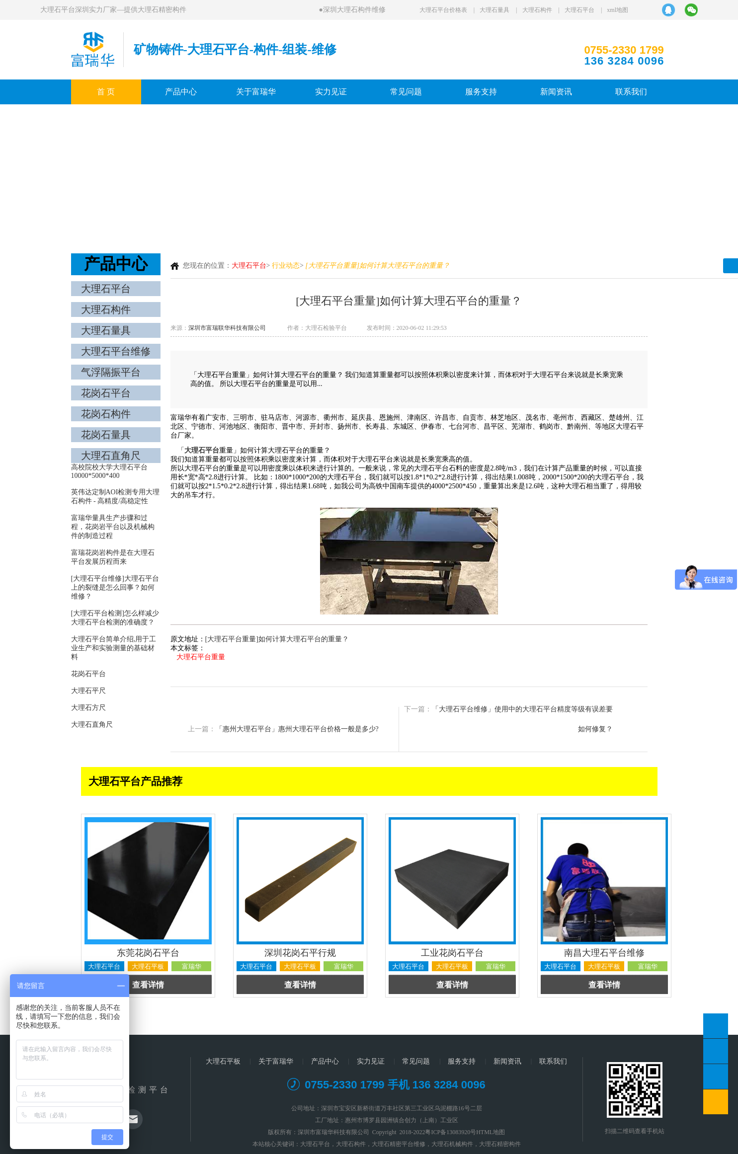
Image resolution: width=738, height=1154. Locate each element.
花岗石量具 (106, 434)
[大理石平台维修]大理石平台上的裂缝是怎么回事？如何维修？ (115, 587)
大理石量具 (494, 9)
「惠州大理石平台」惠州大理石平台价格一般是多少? (297, 729)
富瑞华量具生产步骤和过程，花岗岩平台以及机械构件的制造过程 (113, 526)
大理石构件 (537, 9)
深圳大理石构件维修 (355, 9)
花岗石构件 (106, 413)
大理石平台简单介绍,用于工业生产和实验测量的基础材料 (114, 648)
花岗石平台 (106, 392)
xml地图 (617, 9)
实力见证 (331, 91)
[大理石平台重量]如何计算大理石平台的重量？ (277, 639)
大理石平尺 (88, 690)
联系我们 (631, 91)
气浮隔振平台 (111, 372)
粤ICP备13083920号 (450, 1132)
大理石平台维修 (116, 351)
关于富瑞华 (256, 91)
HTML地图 (490, 1132)
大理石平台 (579, 9)
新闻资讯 (556, 91)
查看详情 (148, 985)
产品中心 (181, 91)
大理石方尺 (88, 707)
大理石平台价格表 (443, 9)
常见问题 (406, 91)
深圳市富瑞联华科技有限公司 (227, 327)
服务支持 (481, 91)
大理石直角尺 (111, 455)
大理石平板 (223, 1061)
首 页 (106, 91)
